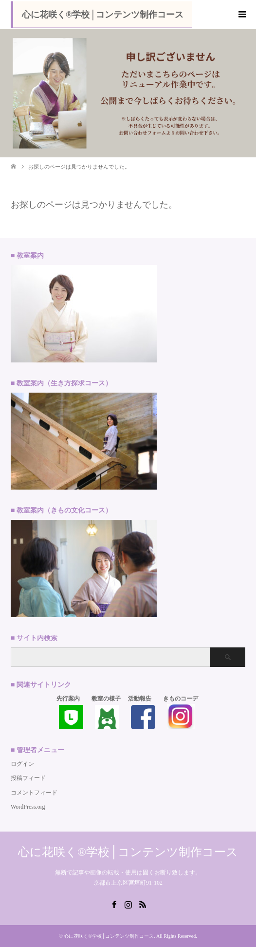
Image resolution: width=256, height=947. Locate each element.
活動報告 (139, 698)
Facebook (114, 903)
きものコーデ (180, 698)
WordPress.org (28, 806)
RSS (142, 903)
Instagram (128, 903)
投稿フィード (28, 778)
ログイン (22, 763)
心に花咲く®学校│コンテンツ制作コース (102, 14)
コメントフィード (34, 792)
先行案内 (68, 698)
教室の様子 (106, 698)
